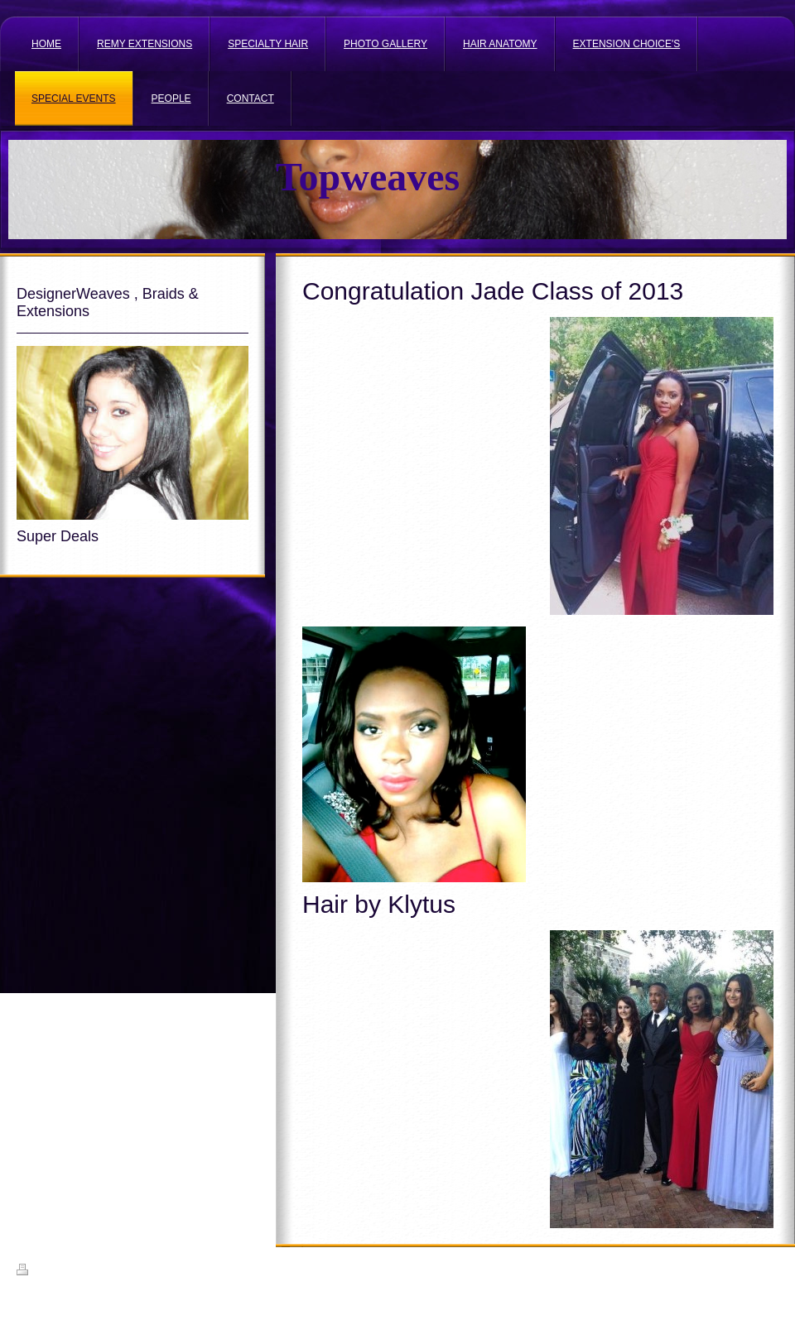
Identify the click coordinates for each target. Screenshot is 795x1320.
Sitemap (77, 1272)
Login (767, 1269)
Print (36, 1272)
